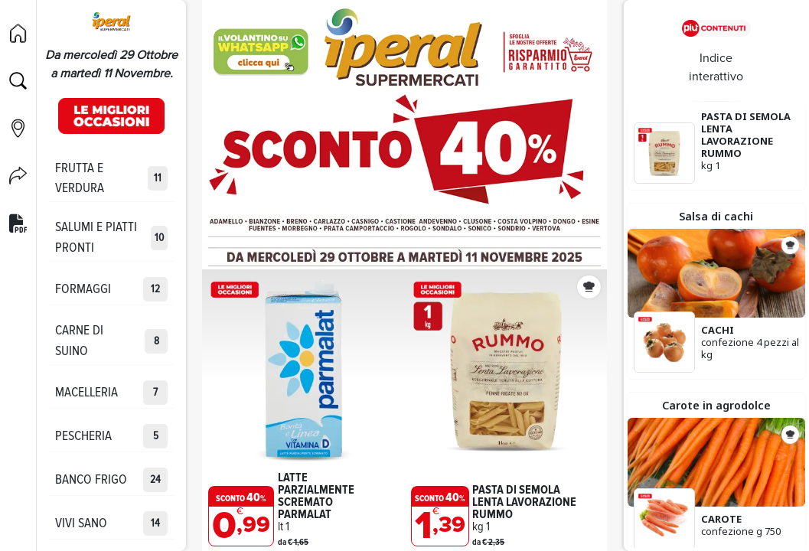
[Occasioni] (111, 115)
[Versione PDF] (18, 224)
